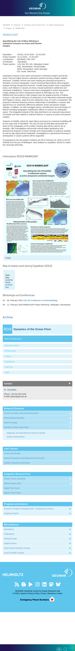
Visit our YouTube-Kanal (30, 623)
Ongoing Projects (11, 552)
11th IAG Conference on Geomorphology (40, 339)
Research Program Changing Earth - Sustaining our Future (28, 547)
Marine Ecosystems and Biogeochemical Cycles (24, 497)
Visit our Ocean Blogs (23, 623)
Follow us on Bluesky (58, 623)
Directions (52, 632)
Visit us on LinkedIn (44, 623)
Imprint (23, 632)
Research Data (10, 577)
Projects (9, 28)
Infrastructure (10, 390)
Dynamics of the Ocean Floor (34, 25)
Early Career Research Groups (17, 587)
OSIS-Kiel (33, 326)
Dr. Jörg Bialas (10, 429)
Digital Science (10, 582)
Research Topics (12, 384)
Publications (9, 573)
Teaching (8, 406)
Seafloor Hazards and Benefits (17, 502)
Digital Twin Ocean (12, 527)
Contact (37, 422)
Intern (59, 632)
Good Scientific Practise (14, 592)
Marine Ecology (10, 461)
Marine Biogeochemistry (14, 457)
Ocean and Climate (12, 492)
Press (43, 632)
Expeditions (9, 400)
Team (7, 411)
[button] (72, 647)
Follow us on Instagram (37, 623)
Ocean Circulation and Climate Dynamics (21, 452)
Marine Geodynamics (56, 25)
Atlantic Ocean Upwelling (14, 517)
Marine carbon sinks (12, 522)
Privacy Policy (34, 632)
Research (17, 25)
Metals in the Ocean (12, 532)
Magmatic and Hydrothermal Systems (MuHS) (26, 472)
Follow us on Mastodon (51, 623)
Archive (8, 356)
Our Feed (16, 623)
